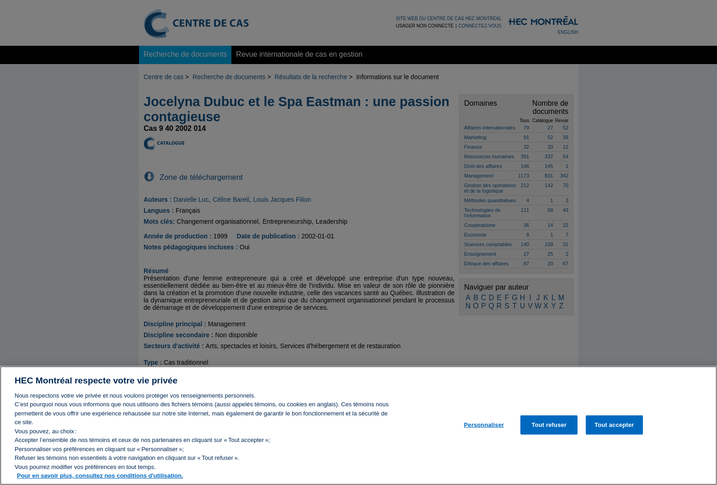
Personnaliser (484, 429)
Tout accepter (614, 429)
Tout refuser (549, 429)
